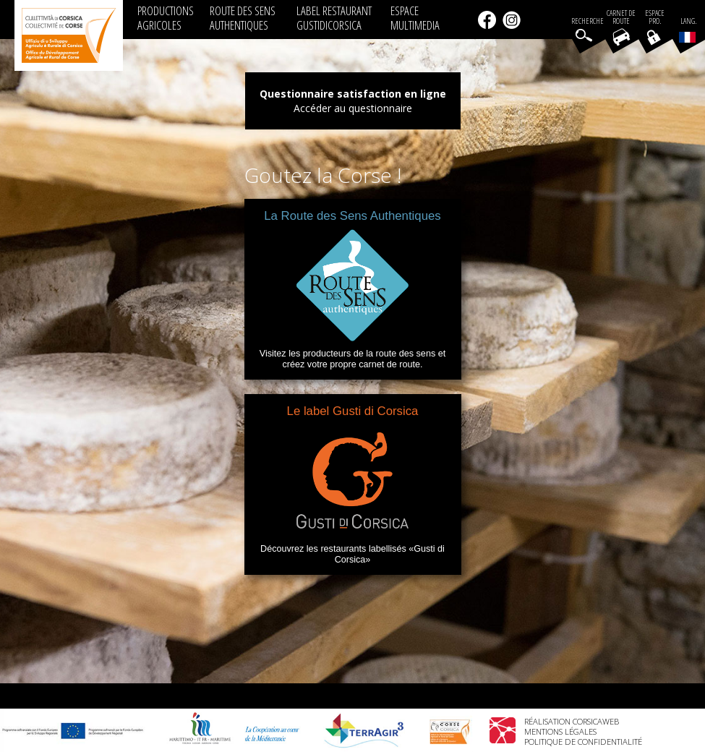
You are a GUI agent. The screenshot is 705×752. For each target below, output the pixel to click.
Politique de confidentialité (583, 741)
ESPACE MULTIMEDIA (415, 17)
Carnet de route (621, 17)
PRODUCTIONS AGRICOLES (165, 17)
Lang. (687, 30)
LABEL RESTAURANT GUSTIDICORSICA (334, 17)
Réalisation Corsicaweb (571, 721)
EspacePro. (655, 17)
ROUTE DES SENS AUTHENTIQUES (242, 17)
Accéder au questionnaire (353, 108)
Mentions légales (560, 731)
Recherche (587, 21)
